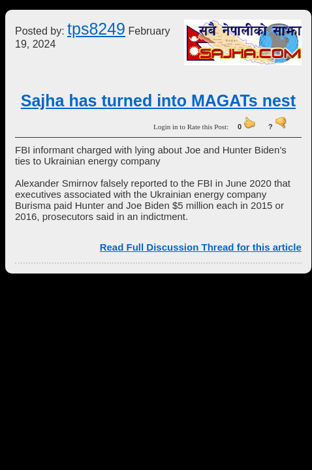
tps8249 (96, 29)
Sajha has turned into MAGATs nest (158, 100)
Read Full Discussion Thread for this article (201, 247)
